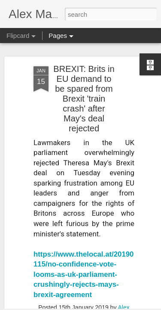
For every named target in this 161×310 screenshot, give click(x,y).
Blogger (107, 305)
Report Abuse (132, 305)
